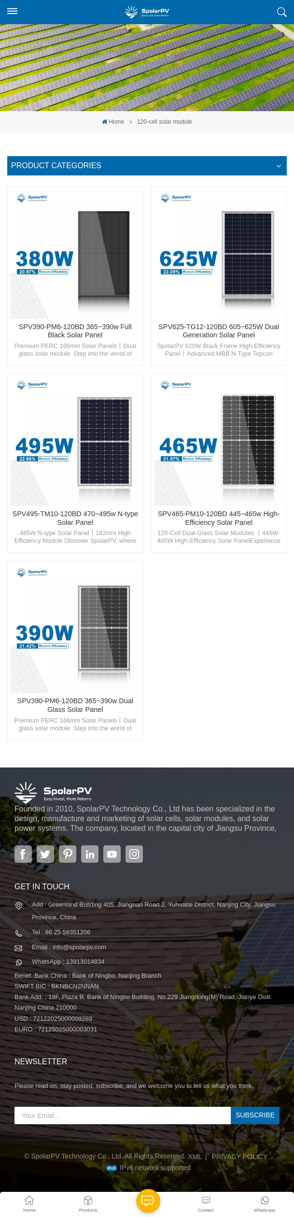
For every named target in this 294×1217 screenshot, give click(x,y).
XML (195, 1156)
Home (113, 121)
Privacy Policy (239, 1156)
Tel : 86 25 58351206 (61, 932)
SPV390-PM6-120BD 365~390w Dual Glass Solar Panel (75, 705)
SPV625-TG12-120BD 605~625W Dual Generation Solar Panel (218, 331)
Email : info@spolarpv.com (69, 947)
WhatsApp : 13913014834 (68, 961)
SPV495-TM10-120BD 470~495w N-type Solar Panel (75, 518)
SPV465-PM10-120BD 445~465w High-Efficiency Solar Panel (219, 518)
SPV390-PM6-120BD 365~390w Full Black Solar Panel (75, 331)
